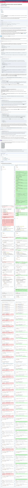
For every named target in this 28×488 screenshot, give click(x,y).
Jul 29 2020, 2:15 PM (10, 140)
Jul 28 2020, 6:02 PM (9, 129)
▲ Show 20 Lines (4, 363)
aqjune (2, 12)
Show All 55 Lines (8, 363)
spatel (2, 77)
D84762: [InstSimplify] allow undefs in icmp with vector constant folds (14, 77)
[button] (27, 1)
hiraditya (8, 24)
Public (6, 5)
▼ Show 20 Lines (11, 363)
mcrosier (10, 24)
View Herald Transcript (13, 23)
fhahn (2, 98)
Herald (2, 23)
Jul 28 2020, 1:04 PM (9, 98)
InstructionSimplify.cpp (5, 158)
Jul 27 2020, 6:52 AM (18, 23)
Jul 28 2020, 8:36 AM (24, 77)
